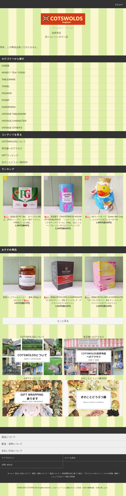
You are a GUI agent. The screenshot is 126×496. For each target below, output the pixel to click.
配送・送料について (39, 473)
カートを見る (70, 458)
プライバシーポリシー (92, 473)
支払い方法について (22, 473)
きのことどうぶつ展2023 (14, 162)
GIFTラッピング (10, 155)
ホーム (10, 473)
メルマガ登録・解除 (110, 473)
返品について (55, 473)
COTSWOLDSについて (14, 141)
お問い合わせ (7, 465)
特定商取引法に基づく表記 (72, 473)
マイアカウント (8, 458)
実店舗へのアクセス (12, 148)
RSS (67, 477)
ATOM (72, 477)
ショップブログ (57, 477)
